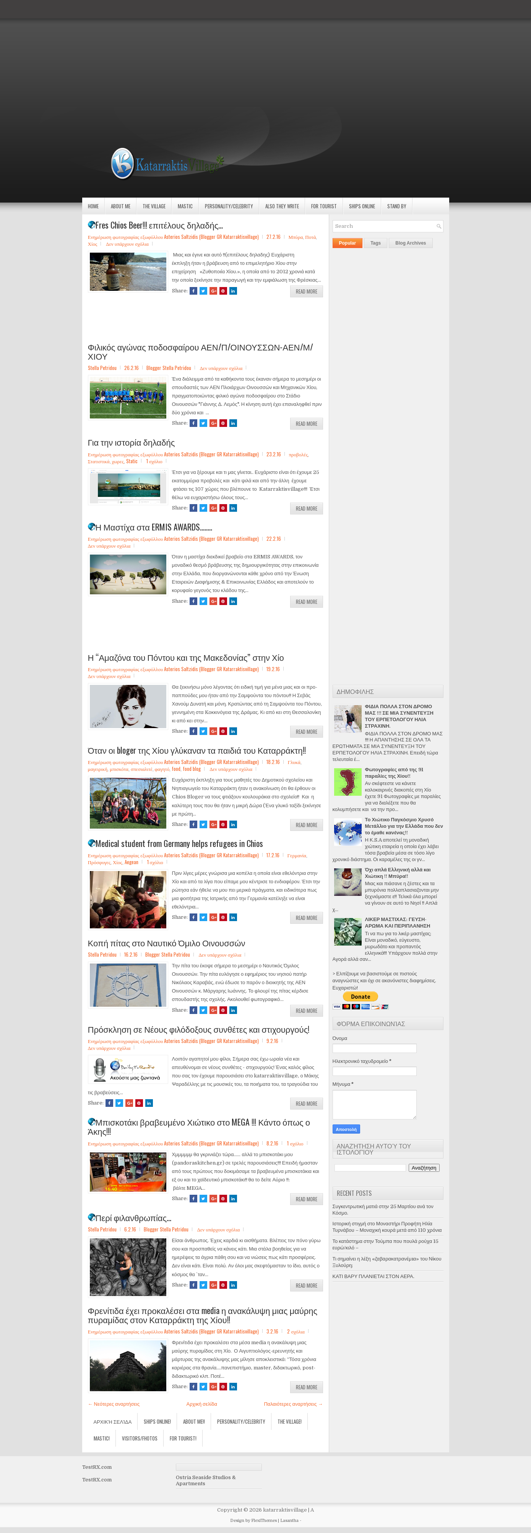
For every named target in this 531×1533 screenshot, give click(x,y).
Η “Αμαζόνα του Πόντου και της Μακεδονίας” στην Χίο (186, 657)
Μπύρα (295, 236)
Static (132, 461)
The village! (290, 1421)
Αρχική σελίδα (202, 1404)
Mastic (185, 206)
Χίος (92, 243)
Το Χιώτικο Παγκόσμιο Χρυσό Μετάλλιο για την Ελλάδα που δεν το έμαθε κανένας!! (404, 826)
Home (93, 206)
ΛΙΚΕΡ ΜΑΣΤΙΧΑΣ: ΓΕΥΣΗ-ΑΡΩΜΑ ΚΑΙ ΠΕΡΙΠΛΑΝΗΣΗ (397, 923)
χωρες (118, 461)
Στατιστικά (99, 461)
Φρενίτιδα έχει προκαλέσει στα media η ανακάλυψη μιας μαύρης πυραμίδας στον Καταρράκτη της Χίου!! (203, 1315)
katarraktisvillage (285, 1510)
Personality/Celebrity (229, 206)
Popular (347, 243)
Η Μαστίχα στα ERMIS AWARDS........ (150, 526)
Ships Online (362, 206)
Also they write (282, 206)
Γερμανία (296, 855)
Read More (306, 291)
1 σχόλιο (154, 461)
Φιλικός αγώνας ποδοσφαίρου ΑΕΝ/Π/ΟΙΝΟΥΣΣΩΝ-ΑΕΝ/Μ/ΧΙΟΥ (200, 351)
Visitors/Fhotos (140, 1438)
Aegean (131, 862)
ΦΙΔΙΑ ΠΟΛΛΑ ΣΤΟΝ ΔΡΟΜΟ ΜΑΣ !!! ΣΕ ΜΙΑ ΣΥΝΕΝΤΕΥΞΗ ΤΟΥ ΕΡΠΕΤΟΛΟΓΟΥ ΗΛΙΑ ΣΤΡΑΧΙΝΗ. (399, 716)
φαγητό (162, 768)
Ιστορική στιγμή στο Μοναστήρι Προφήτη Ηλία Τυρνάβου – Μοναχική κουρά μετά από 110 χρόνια (387, 1227)
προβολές (298, 454)
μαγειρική (98, 768)
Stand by (396, 206)
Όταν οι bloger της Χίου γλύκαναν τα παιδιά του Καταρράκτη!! (197, 749)
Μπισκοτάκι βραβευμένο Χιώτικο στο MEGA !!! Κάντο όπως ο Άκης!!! (199, 1126)
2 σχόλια (295, 1331)
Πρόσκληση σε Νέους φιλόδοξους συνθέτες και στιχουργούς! (199, 1028)
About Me (120, 206)
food (176, 768)
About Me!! (194, 1421)
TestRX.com (97, 1467)
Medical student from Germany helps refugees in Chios (175, 843)
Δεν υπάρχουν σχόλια (127, 243)
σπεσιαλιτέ (142, 768)
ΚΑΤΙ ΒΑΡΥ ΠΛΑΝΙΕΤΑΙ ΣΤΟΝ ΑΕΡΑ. (373, 1276)
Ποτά (310, 236)
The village (154, 206)
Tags (375, 243)
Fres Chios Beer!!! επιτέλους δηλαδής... (155, 224)
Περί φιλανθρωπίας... (130, 1217)
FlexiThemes (264, 1520)
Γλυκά (293, 762)
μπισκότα (119, 768)
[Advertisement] (229, 53)
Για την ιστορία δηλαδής (131, 441)
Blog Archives (410, 243)
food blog (192, 768)
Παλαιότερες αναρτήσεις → (293, 1404)
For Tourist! (183, 1438)
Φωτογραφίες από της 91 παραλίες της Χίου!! (394, 773)
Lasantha (289, 1520)
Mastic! (102, 1438)
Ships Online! (157, 1421)
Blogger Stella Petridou (168, 367)
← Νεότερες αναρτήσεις (114, 1404)
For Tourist (324, 206)
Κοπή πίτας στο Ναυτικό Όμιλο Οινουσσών (166, 942)
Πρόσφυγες (99, 862)
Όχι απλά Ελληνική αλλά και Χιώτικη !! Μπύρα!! (398, 873)
